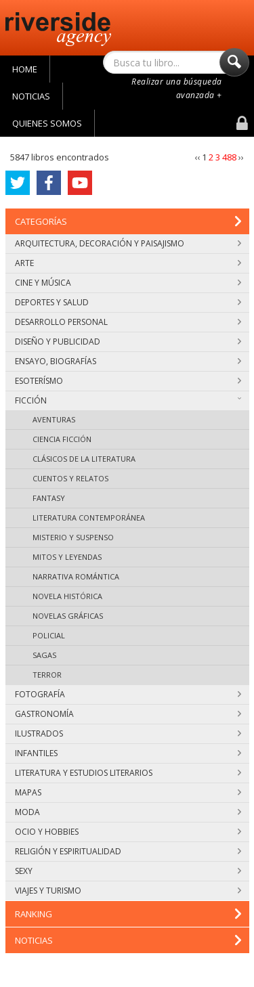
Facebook (49, 185)
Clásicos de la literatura (84, 459)
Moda (128, 812)
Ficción (128, 400)
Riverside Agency (58, 29)
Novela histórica (67, 596)
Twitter (17, 186)
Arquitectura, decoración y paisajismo (128, 243)
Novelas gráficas (68, 616)
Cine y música (128, 282)
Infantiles (128, 753)
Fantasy (49, 498)
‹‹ (198, 157)
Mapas (128, 792)
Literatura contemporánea (89, 517)
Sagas (44, 655)
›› (241, 157)
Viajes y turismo (128, 890)
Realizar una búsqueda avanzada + (176, 88)
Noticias (31, 96)
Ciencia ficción (62, 439)
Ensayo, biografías (128, 361)
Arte (128, 263)
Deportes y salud (128, 302)
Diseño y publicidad (128, 341)
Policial (49, 635)
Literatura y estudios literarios (128, 772)
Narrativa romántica (76, 576)
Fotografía (128, 694)
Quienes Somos (47, 123)
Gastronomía (128, 714)
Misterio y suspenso (73, 537)
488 (229, 157)
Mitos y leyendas (67, 557)
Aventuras (54, 419)
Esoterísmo (128, 381)
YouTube (80, 186)
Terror (47, 675)
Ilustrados (128, 733)
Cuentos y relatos (70, 478)
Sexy (128, 871)
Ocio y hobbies (128, 831)
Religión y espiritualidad (128, 851)
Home (24, 69)
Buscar (234, 65)
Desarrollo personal (128, 322)
